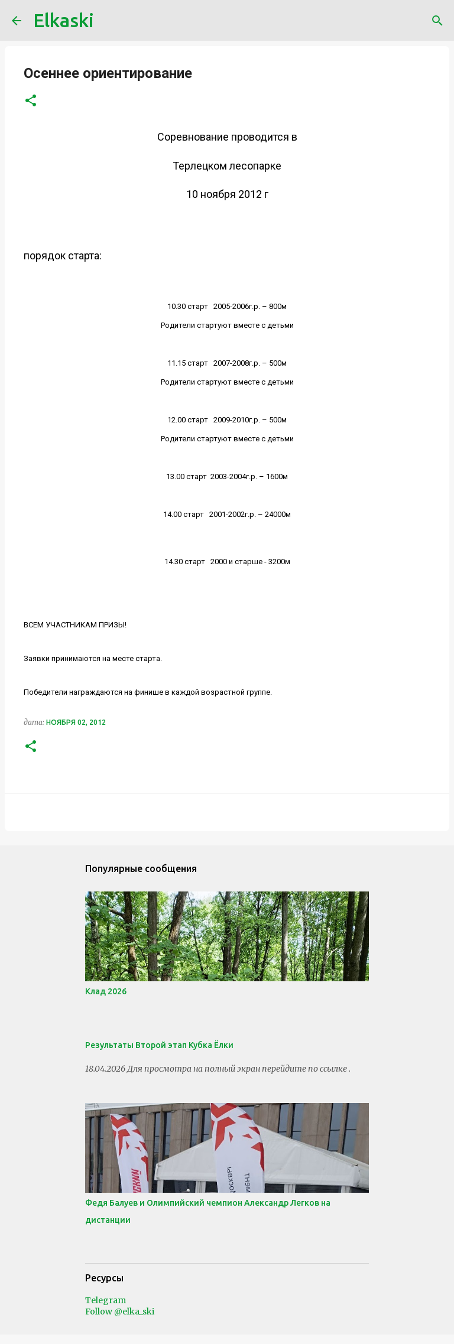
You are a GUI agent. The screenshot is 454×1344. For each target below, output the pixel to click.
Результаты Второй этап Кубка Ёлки (159, 1045)
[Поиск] (437, 20)
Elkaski (63, 20)
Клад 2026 (106, 991)
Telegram (105, 1300)
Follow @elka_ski (119, 1311)
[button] (31, 101)
